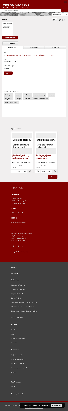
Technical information (18, 363)
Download (9, 43)
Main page (14, 273)
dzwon (6, 68)
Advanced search (58, 14)
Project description (17, 355)
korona (51, 95)
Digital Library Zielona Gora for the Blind (24, 311)
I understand (56, 405)
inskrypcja (8, 95)
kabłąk (18, 99)
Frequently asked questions (20, 368)
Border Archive (16, 298)
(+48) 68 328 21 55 (17, 213)
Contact (13, 372)
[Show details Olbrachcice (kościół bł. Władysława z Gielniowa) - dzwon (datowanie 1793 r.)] (30, 171)
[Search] (64, 10)
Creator (13, 330)
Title (12, 334)
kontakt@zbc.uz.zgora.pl (19, 222)
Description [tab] (12, 47)
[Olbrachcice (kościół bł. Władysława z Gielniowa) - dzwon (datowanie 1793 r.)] (22, 143)
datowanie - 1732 (10, 62)
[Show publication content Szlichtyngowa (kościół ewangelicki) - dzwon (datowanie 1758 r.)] (49, 171)
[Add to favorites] (59, 19)
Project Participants (17, 359)
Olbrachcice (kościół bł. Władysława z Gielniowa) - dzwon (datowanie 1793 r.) (20, 156)
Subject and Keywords (18, 338)
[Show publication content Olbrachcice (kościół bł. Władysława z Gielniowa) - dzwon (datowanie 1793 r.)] (24, 171)
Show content (10, 38)
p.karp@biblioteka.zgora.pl (19, 252)
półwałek (27, 95)
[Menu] (65, 2)
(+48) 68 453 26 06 (17, 246)
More (52, 177)
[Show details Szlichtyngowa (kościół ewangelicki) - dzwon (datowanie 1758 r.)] (54, 171)
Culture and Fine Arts (18, 285)
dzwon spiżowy (39, 95)
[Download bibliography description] (19, 171)
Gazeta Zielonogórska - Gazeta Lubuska (24, 302)
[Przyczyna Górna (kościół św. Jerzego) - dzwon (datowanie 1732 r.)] (7, 25)
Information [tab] (34, 47)
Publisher (14, 343)
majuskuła (8, 99)
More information (43, 405)
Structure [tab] (55, 47)
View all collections (17, 318)
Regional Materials (17, 294)
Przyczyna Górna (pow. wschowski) (36, 99)
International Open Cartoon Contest (22, 307)
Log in (13, 386)
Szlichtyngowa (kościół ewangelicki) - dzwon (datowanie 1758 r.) (43, 156)
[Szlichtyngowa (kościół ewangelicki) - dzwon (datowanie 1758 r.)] (46, 143)
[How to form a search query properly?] (66, 14)
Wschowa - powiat (11, 102)
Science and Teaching (18, 289)
